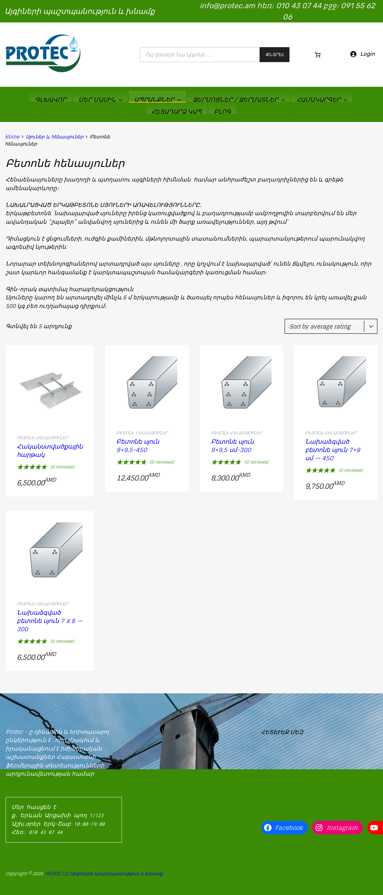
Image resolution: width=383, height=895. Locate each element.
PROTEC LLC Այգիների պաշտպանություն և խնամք (104, 873)
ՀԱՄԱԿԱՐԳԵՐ (322, 99)
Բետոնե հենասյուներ (42, 438)
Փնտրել (274, 54)
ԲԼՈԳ (222, 111)
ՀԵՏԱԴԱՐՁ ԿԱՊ (176, 111)
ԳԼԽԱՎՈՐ (50, 99)
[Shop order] (331, 326)
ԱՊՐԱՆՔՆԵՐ (157, 99)
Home (12, 136)
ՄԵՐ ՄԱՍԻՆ (100, 99)
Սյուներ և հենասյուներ (54, 136)
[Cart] (318, 54)
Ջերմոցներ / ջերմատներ (238, 99)
